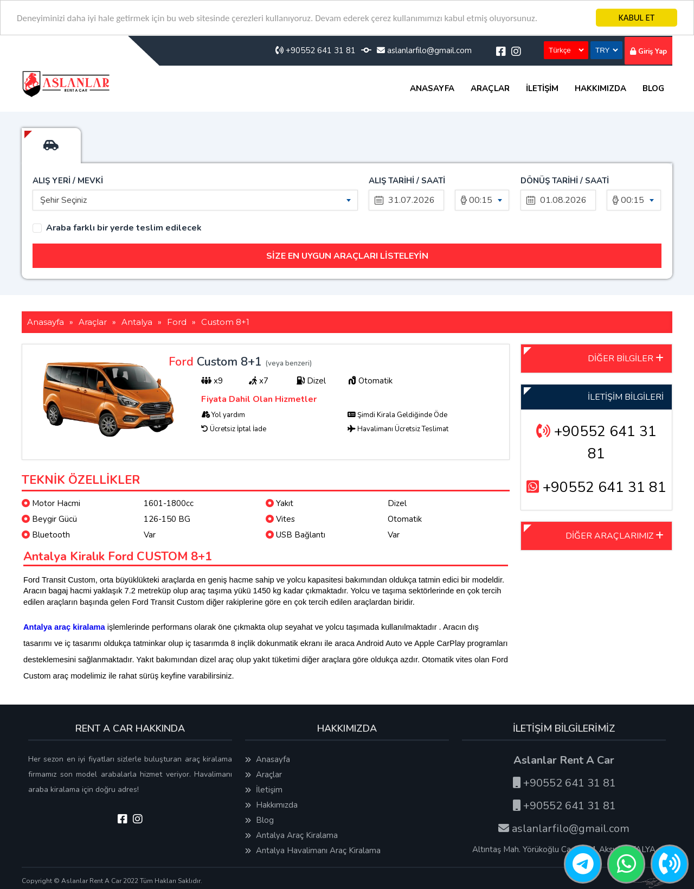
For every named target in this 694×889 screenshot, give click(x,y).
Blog (653, 88)
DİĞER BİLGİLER (626, 358)
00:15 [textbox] (480, 200)
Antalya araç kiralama (64, 627)
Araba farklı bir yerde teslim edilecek (124, 228)
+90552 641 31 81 (315, 50)
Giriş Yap (648, 51)
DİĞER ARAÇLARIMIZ (615, 536)
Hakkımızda (600, 88)
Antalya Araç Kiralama (291, 835)
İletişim (542, 88)
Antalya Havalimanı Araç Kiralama (313, 850)
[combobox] (195, 200)
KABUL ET (636, 17)
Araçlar (490, 88)
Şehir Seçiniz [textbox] (63, 200)
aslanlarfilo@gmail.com (424, 50)
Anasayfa (432, 88)
